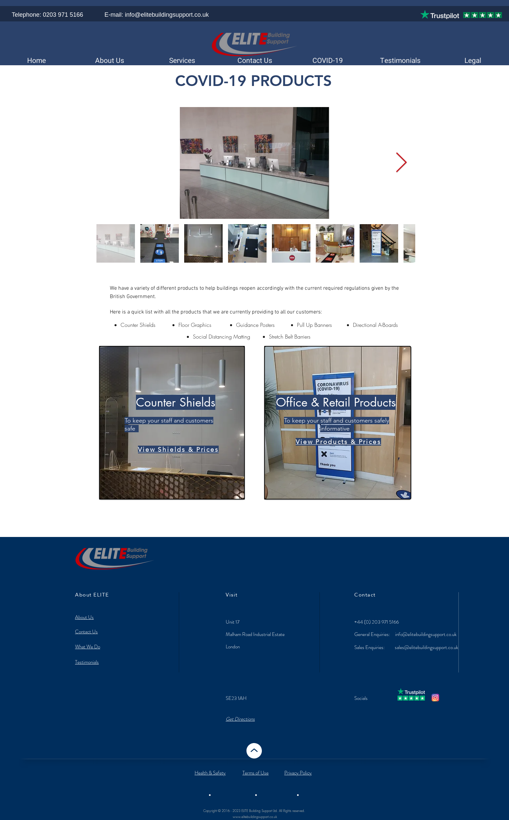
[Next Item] (401, 163)
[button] (327, 60)
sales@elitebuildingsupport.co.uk (426, 647)
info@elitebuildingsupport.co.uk (425, 634)
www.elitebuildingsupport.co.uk (255, 816)
